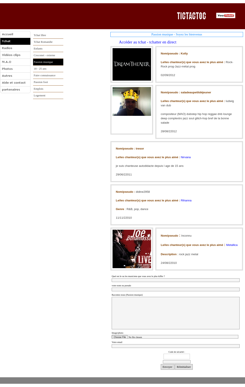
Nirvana (186, 157)
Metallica (232, 245)
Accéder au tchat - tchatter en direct (146, 42)
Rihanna (186, 200)
